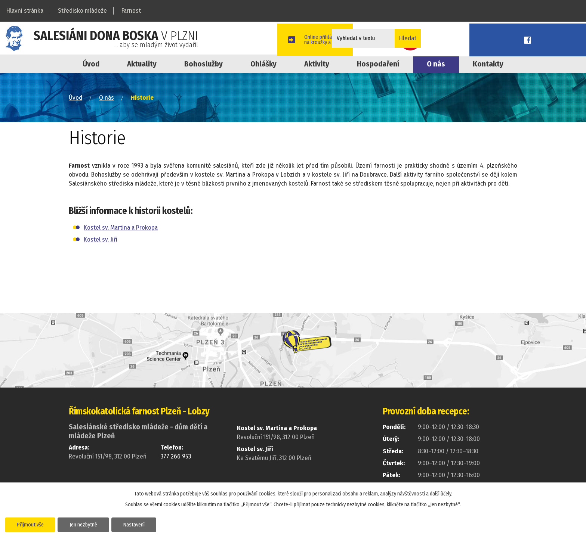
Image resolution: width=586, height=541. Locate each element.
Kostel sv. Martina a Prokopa (121, 227)
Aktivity (316, 63)
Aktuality (142, 63)
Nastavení (154, 524)
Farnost (131, 11)
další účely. (441, 492)
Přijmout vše (34, 524)
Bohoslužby (203, 63)
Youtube (535, 38)
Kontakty (488, 63)
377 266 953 (176, 456)
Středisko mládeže (82, 11)
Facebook (569, 38)
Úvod (91, 63)
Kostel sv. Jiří (100, 239)
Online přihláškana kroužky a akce (483, 38)
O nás (436, 63)
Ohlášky (263, 63)
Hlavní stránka (24, 11)
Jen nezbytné (96, 524)
